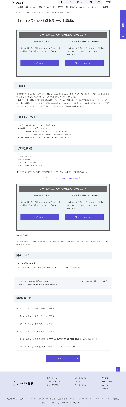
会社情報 (20, 7)
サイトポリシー (101, 399)
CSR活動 (105, 385)
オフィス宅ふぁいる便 (25, 263)
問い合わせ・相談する (88, 63)
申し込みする (45, 63)
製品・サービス (31, 7)
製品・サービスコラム (25, 12)
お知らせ (82, 7)
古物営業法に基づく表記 (65, 399)
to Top (107, 369)
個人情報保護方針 (12, 399)
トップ (15, 12)
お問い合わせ (123, 29)
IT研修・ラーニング (44, 7)
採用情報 (106, 7)
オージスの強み (107, 381)
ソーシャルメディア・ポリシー (84, 399)
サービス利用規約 (113, 399)
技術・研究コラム (71, 7)
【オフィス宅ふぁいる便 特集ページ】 (63, 178)
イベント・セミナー (94, 7)
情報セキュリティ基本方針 (47, 399)
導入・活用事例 (58, 7)
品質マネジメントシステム (28, 399)
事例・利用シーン (38, 12)
